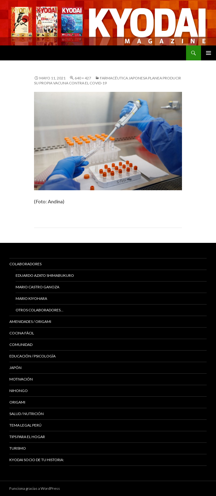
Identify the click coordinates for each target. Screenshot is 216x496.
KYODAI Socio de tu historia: (37, 459)
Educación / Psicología (32, 356)
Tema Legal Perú (25, 425)
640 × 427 (83, 78)
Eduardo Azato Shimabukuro (45, 275)
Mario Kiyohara (31, 298)
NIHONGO (18, 390)
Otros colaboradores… (39, 310)
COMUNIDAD (20, 344)
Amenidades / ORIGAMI (30, 321)
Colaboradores (25, 264)
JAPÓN (15, 367)
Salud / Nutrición (26, 413)
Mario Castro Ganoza (37, 287)
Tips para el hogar (27, 436)
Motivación (21, 379)
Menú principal (208, 52)
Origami (17, 402)
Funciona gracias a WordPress (34, 488)
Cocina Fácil (21, 333)
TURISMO (17, 448)
